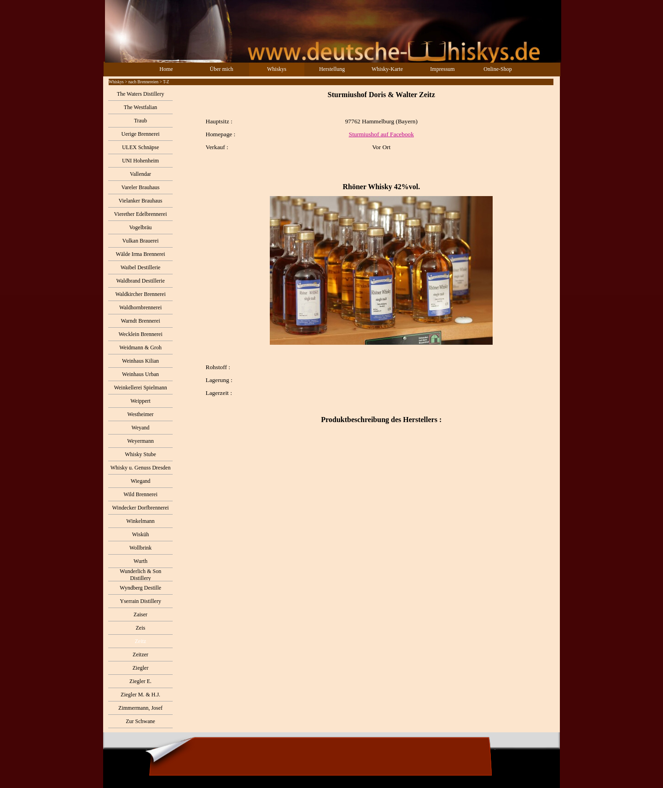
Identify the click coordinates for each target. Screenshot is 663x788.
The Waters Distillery (140, 94)
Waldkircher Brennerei (140, 294)
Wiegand (141, 481)
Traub (140, 120)
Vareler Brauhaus (141, 187)
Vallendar (140, 174)
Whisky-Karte (387, 69)
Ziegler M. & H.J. (140, 694)
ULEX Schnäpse (140, 147)
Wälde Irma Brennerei (140, 254)
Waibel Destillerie (141, 267)
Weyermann (140, 441)
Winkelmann (140, 521)
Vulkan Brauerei (140, 241)
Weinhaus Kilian (140, 361)
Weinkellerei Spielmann (140, 387)
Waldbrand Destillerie (140, 281)
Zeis (140, 628)
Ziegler (141, 668)
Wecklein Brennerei (140, 334)
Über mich (221, 69)
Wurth (140, 561)
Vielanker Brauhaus (141, 200)
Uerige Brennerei (141, 134)
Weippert (140, 401)
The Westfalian (140, 107)
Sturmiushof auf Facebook (381, 134)
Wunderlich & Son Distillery (140, 574)
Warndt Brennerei (140, 321)
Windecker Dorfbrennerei (140, 507)
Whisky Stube (140, 454)
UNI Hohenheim (140, 160)
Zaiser (140, 614)
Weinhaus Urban (140, 374)
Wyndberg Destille (140, 588)
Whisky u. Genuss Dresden (140, 467)
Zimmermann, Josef (140, 708)
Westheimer (141, 414)
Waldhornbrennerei (140, 307)
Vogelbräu (140, 227)
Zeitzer (140, 654)
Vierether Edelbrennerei (140, 214)
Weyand (141, 427)
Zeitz (140, 641)
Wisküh (140, 534)
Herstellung (332, 69)
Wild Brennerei (140, 494)
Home (166, 69)
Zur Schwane (140, 721)
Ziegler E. (140, 681)
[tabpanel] (366, 270)
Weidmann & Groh (140, 347)
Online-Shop (497, 69)
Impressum (442, 69)
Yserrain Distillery (140, 601)
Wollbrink (140, 548)
